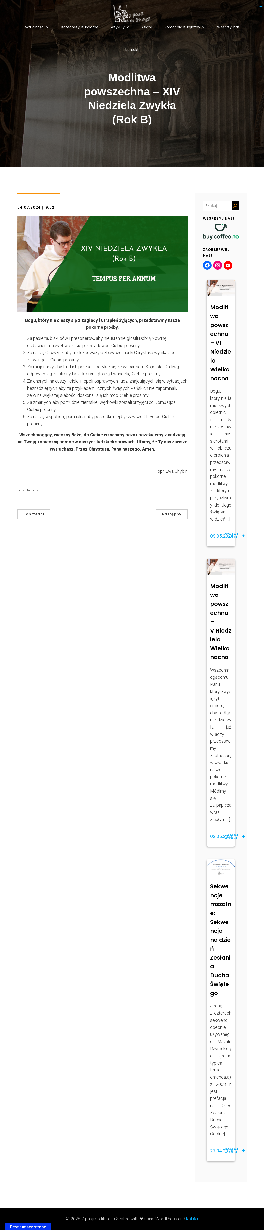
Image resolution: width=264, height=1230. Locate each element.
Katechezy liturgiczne (79, 27)
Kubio (192, 1219)
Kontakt (132, 49)
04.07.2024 (29, 207)
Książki (147, 27)
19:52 (49, 207)
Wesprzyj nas (228, 27)
